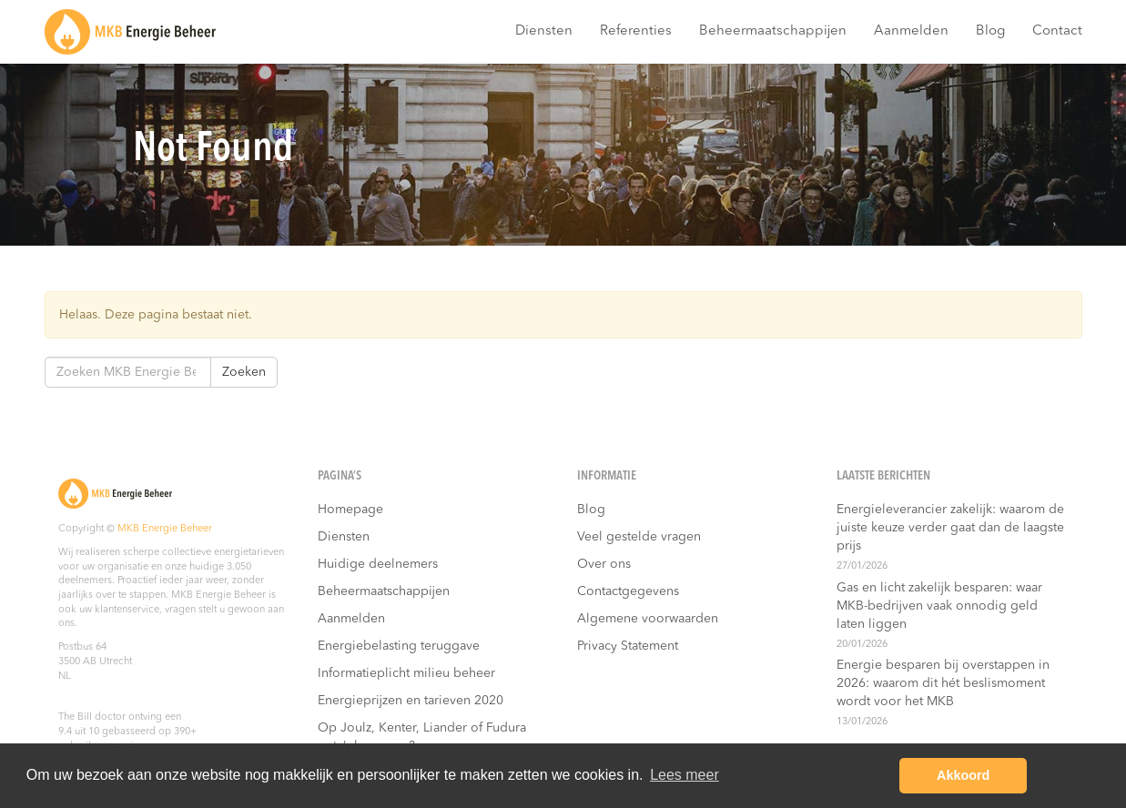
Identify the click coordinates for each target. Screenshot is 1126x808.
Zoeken (244, 372)
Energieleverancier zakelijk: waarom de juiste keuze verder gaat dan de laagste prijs (950, 527)
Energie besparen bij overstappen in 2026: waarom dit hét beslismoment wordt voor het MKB (943, 683)
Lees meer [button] (684, 775)
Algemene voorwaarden (647, 618)
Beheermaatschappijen (773, 31)
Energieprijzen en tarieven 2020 (410, 700)
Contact (1057, 31)
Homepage (350, 509)
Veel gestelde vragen (639, 536)
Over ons (604, 564)
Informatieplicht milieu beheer (406, 673)
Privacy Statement (627, 646)
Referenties (636, 31)
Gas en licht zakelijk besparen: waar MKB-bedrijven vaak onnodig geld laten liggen (939, 606)
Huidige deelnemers (378, 564)
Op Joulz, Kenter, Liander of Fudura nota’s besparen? (422, 737)
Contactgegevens (628, 591)
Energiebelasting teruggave (399, 646)
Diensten (544, 31)
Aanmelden (911, 31)
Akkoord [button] (963, 775)
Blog (990, 31)
